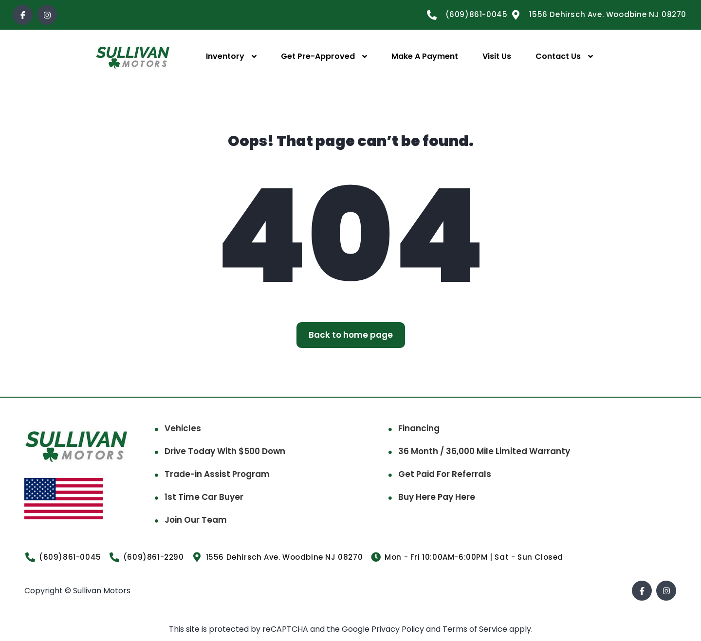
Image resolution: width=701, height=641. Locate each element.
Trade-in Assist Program (217, 474)
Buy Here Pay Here (436, 497)
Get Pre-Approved (318, 56)
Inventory (225, 56)
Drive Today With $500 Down (225, 451)
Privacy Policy (398, 629)
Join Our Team (196, 520)
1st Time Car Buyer (204, 497)
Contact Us (558, 56)
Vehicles (183, 428)
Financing (419, 428)
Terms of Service (476, 629)
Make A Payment (424, 56)
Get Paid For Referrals (444, 474)
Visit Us (496, 56)
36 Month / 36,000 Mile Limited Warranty (484, 451)
